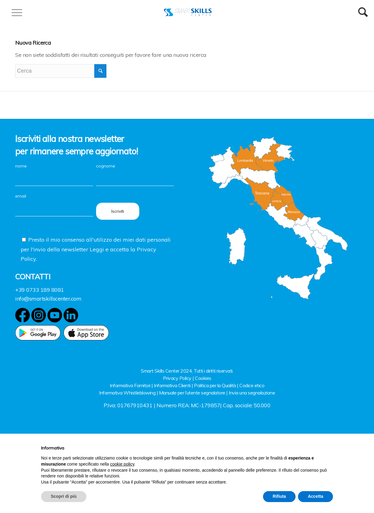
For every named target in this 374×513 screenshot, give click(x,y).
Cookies (203, 378)
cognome (135, 172)
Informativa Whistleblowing (127, 393)
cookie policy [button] (122, 464)
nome (54, 172)
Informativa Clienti (172, 385)
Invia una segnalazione (252, 393)
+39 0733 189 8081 (39, 289)
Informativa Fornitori (130, 385)
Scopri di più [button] (64, 496)
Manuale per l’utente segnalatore (192, 393)
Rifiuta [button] (279, 496)
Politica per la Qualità (215, 385)
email (54, 202)
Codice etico (251, 385)
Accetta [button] (315, 496)
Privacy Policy (177, 378)
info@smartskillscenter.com (48, 298)
